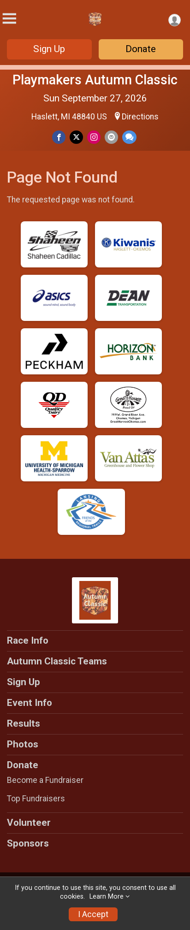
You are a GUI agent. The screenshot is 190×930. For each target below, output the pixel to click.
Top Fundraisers (36, 798)
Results (23, 723)
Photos (22, 744)
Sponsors (28, 843)
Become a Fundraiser (45, 780)
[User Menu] (174, 20)
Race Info (27, 640)
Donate (140, 48)
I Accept (93, 914)
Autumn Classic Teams (57, 661)
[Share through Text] (129, 137)
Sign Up (49, 48)
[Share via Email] (111, 137)
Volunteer (29, 822)
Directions (140, 116)
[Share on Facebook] (58, 137)
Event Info (29, 702)
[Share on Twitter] (76, 137)
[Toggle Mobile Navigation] (9, 18)
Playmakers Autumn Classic (95, 80)
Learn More (106, 896)
